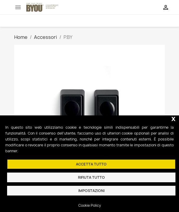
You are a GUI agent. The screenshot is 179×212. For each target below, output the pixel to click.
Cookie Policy (89, 205)
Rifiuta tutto (91, 177)
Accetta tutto (91, 164)
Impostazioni (91, 190)
